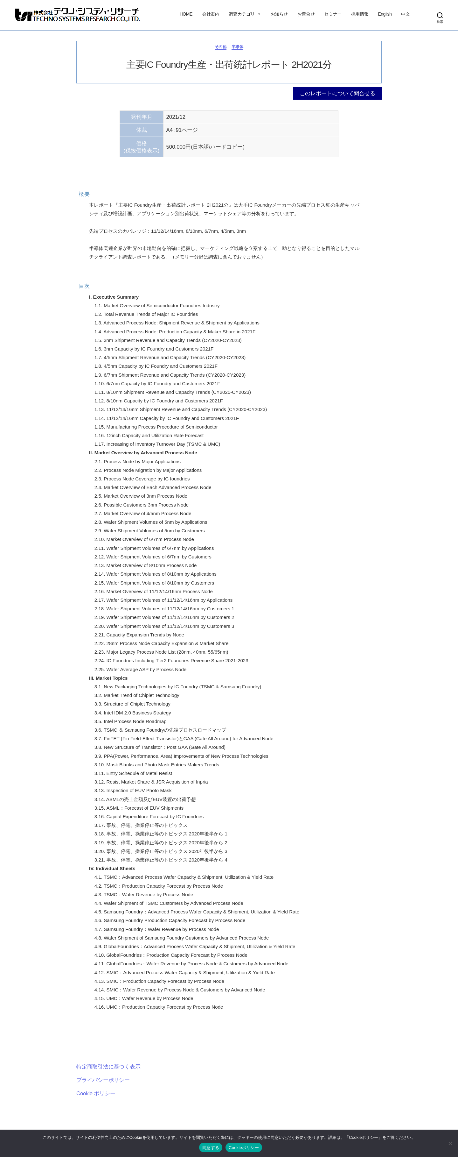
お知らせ (279, 14)
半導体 (237, 47)
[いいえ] (450, 1143)
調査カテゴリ (245, 14)
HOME (186, 14)
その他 (220, 47)
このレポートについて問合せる (337, 93)
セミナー (332, 14)
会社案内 (210, 14)
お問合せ (306, 14)
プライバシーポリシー (103, 1080)
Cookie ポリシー (95, 1093)
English (385, 14)
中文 (405, 14)
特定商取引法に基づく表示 (108, 1067)
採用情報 (359, 14)
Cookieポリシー (244, 1147)
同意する (210, 1147)
